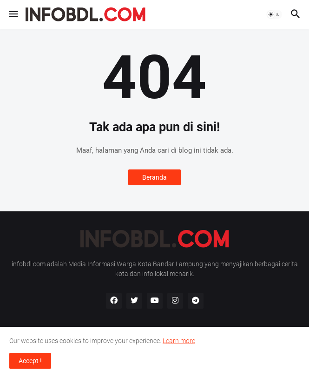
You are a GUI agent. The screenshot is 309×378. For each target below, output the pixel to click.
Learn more (179, 340)
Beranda (154, 177)
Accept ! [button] (30, 360)
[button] (13, 14)
